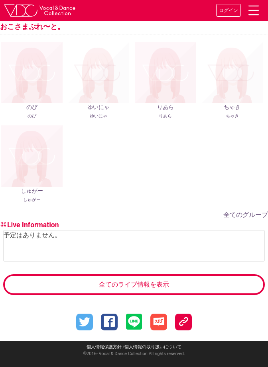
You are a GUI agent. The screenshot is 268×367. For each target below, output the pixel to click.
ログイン (228, 10)
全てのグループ (245, 215)
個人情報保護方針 (104, 346)
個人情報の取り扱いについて (152, 346)
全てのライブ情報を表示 (134, 284)
